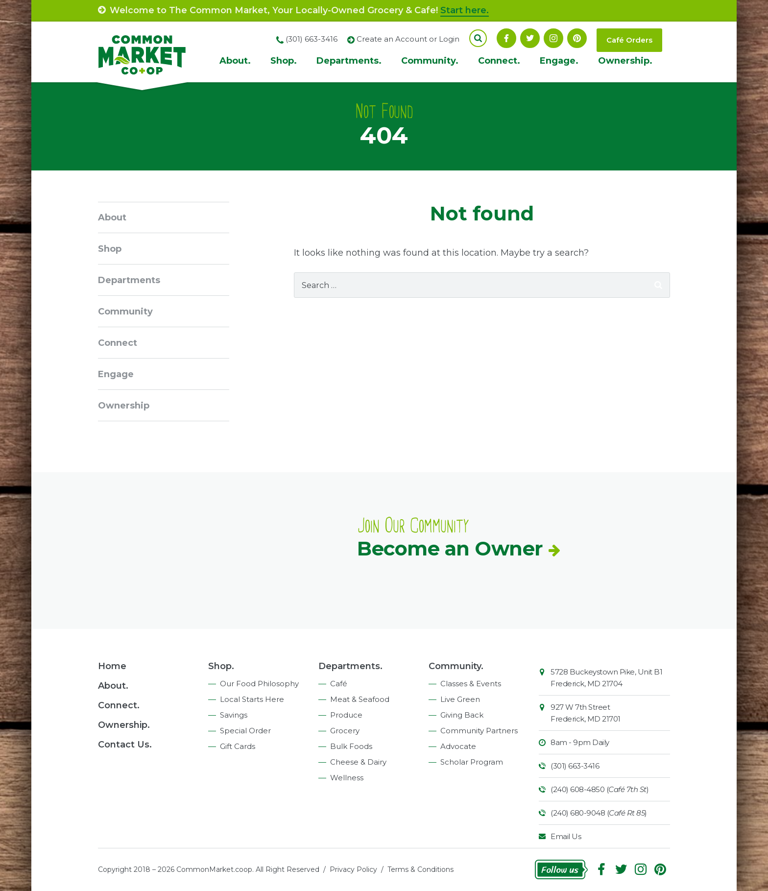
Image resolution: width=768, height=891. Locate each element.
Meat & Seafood (359, 699)
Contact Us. (125, 744)
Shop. (283, 60)
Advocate (458, 746)
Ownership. (625, 60)
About (112, 217)
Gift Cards (237, 746)
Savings (233, 715)
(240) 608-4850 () (599, 789)
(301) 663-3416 (575, 766)
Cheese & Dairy (358, 762)
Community (125, 311)
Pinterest (577, 38)
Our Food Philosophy (259, 683)
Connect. (499, 60)
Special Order (245, 730)
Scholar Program (471, 762)
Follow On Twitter (530, 38)
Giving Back (461, 715)
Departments (129, 280)
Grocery (345, 730)
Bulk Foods (351, 746)
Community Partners (479, 730)
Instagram (553, 38)
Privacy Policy (353, 869)
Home (112, 666)
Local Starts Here (252, 699)
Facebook (506, 38)
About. (235, 60)
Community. (429, 60)
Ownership (123, 405)
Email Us (566, 836)
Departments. (349, 60)
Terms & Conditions (420, 869)
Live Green (460, 699)
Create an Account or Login (408, 39)
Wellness (346, 777)
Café (338, 683)
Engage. (559, 60)
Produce (346, 715)
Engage (116, 374)
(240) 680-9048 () (599, 813)
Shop (109, 248)
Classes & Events (470, 683)
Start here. (464, 10)
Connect (117, 342)
